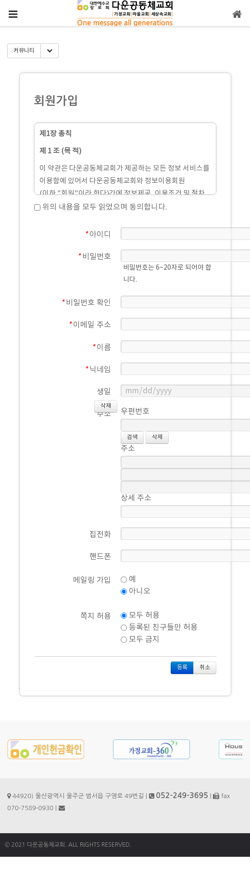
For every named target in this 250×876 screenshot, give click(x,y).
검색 (132, 437)
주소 (104, 414)
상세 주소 (136, 498)
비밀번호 (94, 256)
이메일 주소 (89, 325)
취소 (205, 667)
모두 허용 (140, 615)
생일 (104, 392)
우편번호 (135, 411)
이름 (101, 347)
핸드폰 (100, 556)
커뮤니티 (24, 51)
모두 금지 (140, 639)
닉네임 (97, 369)
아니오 (135, 591)
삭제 (157, 437)
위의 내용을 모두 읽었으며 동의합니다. (100, 207)
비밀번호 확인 (86, 303)
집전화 (100, 534)
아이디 (97, 234)
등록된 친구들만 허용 (159, 627)
